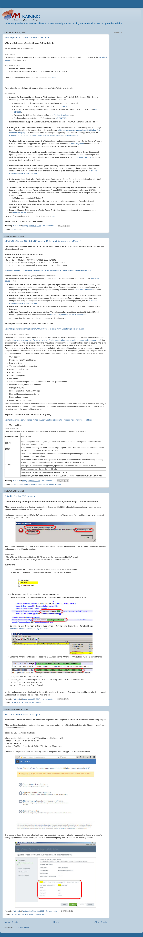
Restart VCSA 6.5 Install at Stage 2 (22, 714)
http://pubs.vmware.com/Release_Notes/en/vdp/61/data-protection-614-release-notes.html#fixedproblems (48, 420)
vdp (21, 484)
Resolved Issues (19, 213)
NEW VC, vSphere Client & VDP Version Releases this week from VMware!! (43, 241)
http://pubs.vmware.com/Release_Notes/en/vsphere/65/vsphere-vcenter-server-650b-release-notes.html (48, 270)
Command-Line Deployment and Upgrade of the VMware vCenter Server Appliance (43, 135)
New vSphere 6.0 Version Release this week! (27, 37)
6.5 (12, 484)
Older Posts (100, 922)
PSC (15, 915)
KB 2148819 (61, 106)
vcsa (26, 915)
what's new (40, 915)
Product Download (61, 115)
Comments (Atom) (22, 927)
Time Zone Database (83, 157)
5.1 (12, 703)
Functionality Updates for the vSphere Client (68, 315)
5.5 (15, 703)
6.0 (12, 229)
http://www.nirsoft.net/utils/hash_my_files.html (28, 629)
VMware (32, 915)
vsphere (23, 229)
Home (56, 922)
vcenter (16, 229)
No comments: (49, 226)
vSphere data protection (52, 484)
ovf (33, 703)
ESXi (26, 703)
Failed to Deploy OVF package (20, 496)
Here (54, 78)
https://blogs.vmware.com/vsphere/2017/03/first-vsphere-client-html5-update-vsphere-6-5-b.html (44, 329)
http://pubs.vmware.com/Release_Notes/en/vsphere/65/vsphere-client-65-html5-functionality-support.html (57, 340)
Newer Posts (11, 922)
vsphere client (36, 484)
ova (30, 703)
